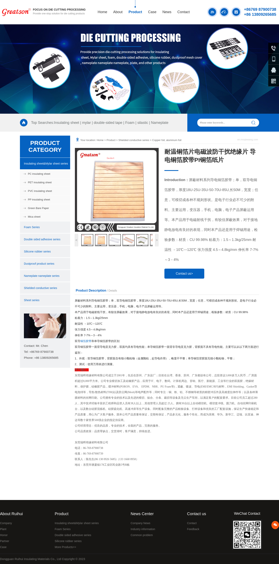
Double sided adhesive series (42, 239)
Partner (4, 541)
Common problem (142, 535)
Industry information (143, 529)
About (118, 12)
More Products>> (65, 547)
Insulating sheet (66, 123)
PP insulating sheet (39, 199)
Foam (129, 123)
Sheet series (31, 300)
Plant (3, 529)
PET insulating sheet (40, 182)
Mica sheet (34, 216)
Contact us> (184, 273)
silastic (142, 123)
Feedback (193, 529)
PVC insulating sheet (40, 190)
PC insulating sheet (39, 173)
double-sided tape (108, 123)
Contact (183, 12)
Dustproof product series (39, 263)
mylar (86, 123)
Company (6, 523)
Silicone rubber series (37, 251)
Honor (4, 535)
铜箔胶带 (85, 341)
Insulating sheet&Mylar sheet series (46, 163)
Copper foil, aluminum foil (167, 140)
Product (135, 12)
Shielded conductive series (40, 288)
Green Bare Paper (38, 208)
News (166, 12)
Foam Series (32, 227)
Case (152, 12)
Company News (140, 523)
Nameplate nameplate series (41, 275)
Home (102, 12)
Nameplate (159, 123)
